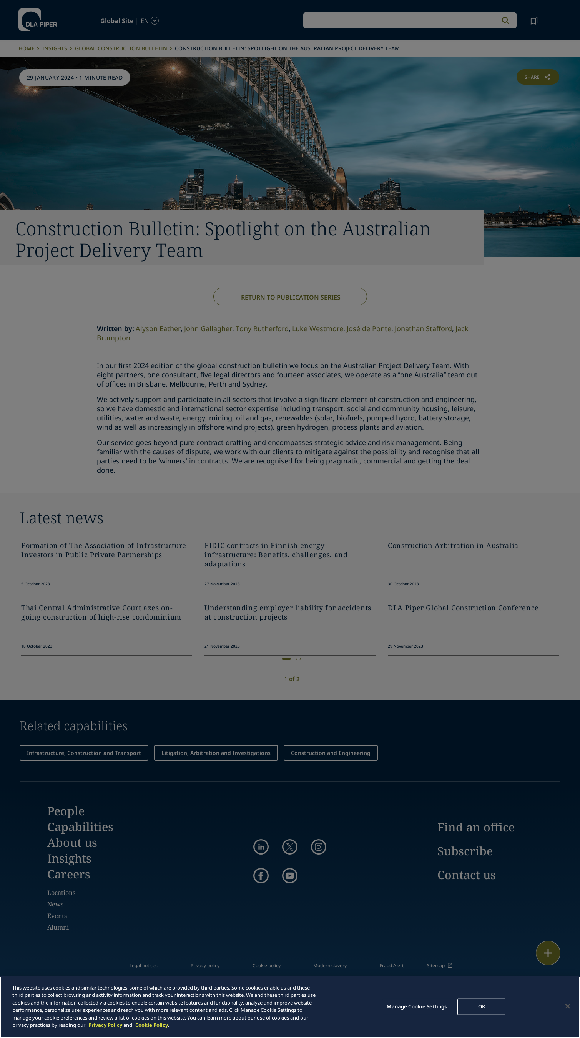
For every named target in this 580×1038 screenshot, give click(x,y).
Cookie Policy (151, 1024)
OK (481, 1006)
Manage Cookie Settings (417, 1006)
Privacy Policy (105, 1024)
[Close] (567, 1006)
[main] (290, 1007)
